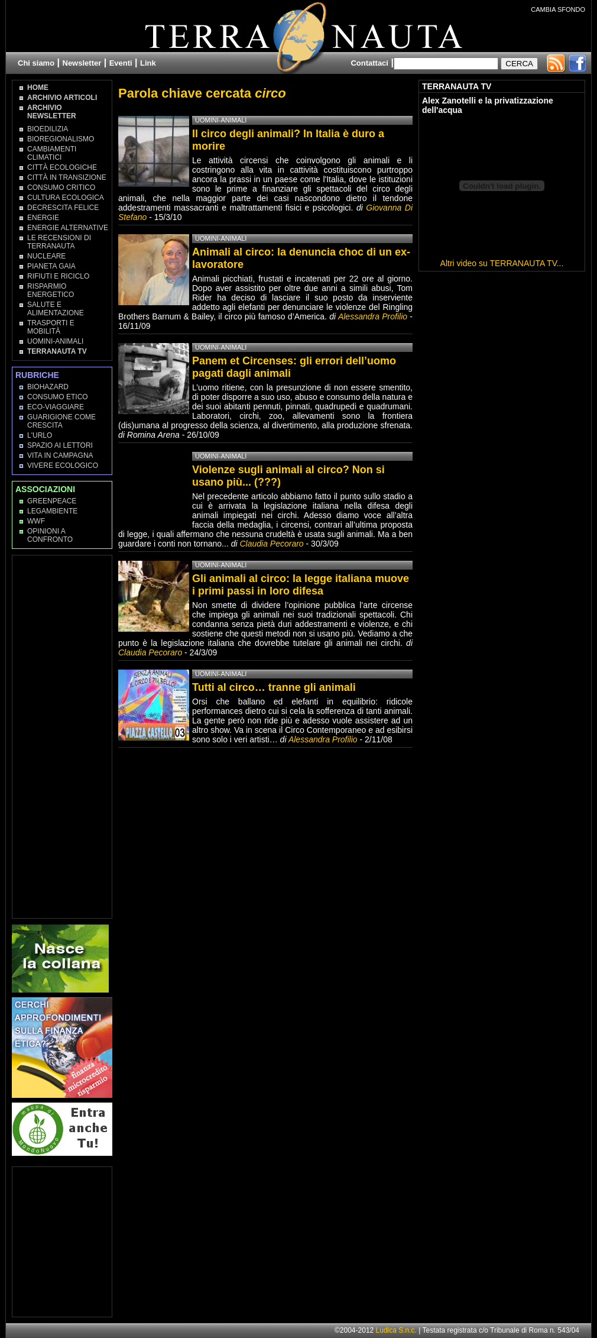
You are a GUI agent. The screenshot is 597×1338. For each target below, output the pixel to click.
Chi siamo (36, 63)
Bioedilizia (47, 129)
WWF (36, 521)
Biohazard (48, 387)
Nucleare (46, 256)
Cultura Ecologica (65, 197)
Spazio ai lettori (60, 445)
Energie (43, 218)
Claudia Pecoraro (271, 543)
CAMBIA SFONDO (558, 9)
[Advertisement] (62, 735)
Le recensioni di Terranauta (59, 242)
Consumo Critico (61, 187)
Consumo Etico (57, 397)
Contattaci (369, 63)
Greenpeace (51, 501)
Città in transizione (66, 177)
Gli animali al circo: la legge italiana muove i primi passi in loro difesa (300, 585)
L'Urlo (39, 435)
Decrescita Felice (63, 207)
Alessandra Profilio (372, 316)
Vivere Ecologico (62, 465)
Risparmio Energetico (50, 290)
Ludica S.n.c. (396, 1330)
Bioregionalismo (60, 139)
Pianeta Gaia (51, 266)
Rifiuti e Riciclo (58, 276)
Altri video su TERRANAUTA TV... (502, 263)
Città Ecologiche (62, 167)
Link (148, 63)
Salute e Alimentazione (55, 308)
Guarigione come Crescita (61, 421)
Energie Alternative (67, 228)
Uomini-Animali (55, 341)
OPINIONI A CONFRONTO (50, 535)
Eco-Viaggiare (55, 407)
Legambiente (52, 511)
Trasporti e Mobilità (50, 327)
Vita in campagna (60, 455)
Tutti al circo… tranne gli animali (274, 687)
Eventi (120, 63)
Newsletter (82, 63)
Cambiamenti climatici (51, 153)
